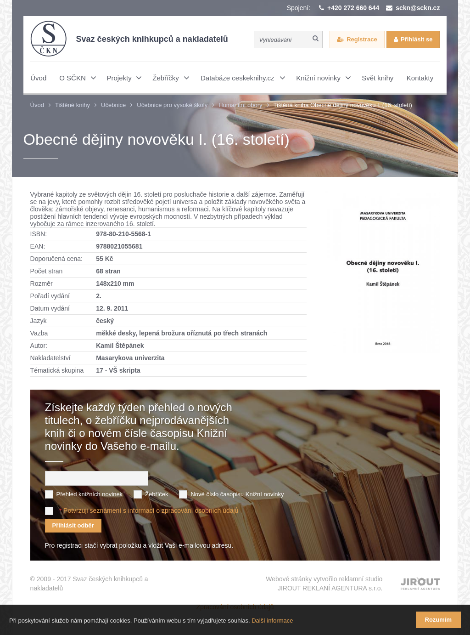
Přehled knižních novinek (89, 494)
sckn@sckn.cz (418, 7)
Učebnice (113, 105)
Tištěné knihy (72, 105)
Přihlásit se (416, 39)
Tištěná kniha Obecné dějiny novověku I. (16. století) (343, 105)
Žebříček (156, 494)
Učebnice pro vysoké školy (172, 105)
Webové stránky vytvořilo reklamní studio (324, 584)
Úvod (37, 105)
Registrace (362, 39)
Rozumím (438, 619)
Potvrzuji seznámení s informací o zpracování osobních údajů (150, 510)
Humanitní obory (240, 105)
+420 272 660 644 (353, 7)
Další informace (272, 620)
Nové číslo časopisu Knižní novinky (237, 494)
